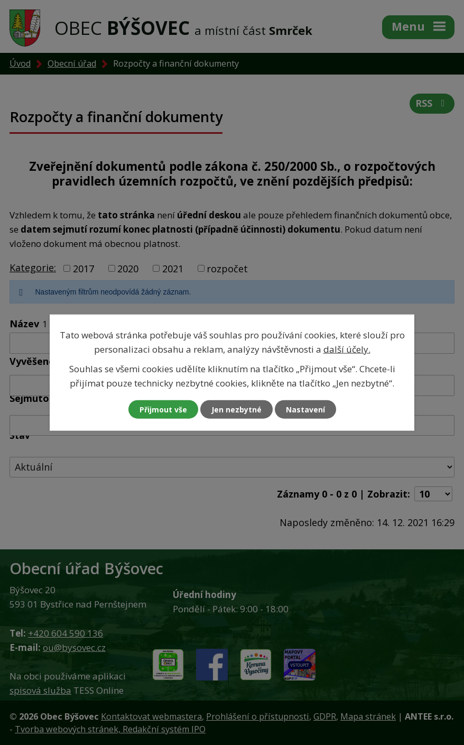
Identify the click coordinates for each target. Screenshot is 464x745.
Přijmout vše (163, 409)
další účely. (346, 349)
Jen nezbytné (236, 409)
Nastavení (305, 409)
